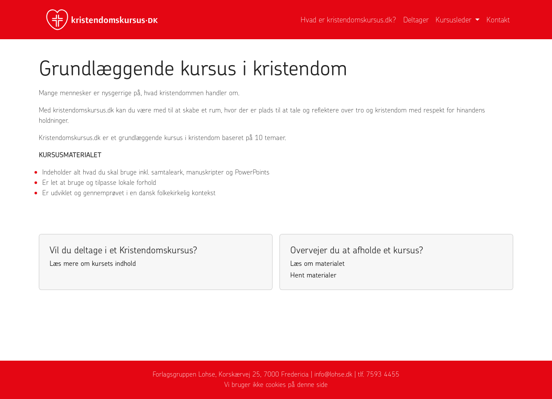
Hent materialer (313, 275)
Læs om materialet (317, 263)
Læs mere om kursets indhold (93, 263)
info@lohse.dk (333, 374)
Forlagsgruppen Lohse (184, 374)
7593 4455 (382, 374)
